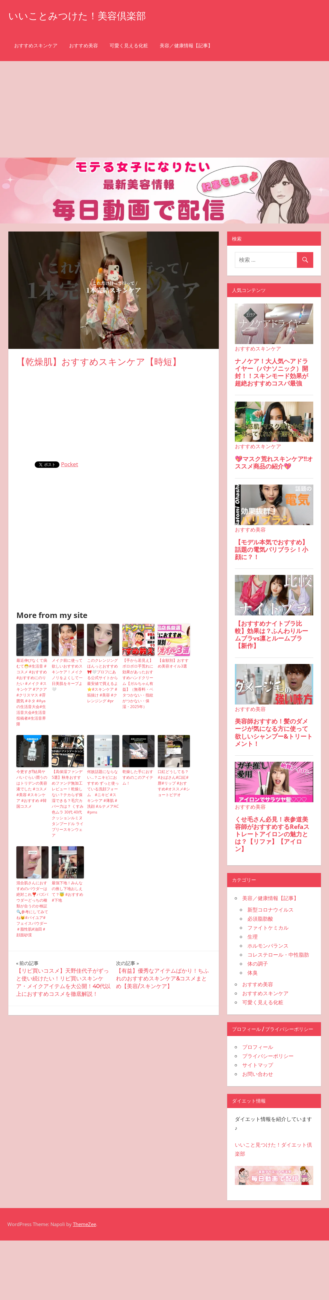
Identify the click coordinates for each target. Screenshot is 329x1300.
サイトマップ (257, 1064)
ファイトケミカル (268, 927)
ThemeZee (84, 1224)
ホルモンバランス (268, 945)
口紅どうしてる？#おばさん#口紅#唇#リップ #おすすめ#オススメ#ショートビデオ (174, 783)
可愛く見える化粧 (129, 45)
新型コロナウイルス (270, 909)
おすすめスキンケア (36, 45)
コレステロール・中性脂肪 (278, 954)
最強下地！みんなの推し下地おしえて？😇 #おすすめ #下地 (67, 891)
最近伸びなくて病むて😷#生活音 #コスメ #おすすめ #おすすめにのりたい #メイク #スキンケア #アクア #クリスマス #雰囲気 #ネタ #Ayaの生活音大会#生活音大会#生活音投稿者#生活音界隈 (31, 692)
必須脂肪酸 (260, 918)
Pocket (69, 464)
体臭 (252, 972)
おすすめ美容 (83, 45)
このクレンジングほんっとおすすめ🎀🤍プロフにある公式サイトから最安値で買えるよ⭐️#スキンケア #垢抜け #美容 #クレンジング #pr (102, 681)
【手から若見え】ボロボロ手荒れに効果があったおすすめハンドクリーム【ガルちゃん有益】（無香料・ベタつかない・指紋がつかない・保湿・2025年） (137, 683)
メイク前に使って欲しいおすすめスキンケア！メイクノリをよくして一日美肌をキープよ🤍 (67, 675)
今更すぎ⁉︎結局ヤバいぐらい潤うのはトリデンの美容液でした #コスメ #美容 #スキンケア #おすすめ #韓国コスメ (31, 789)
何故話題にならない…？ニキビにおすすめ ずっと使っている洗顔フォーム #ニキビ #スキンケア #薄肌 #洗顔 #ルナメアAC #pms (103, 792)
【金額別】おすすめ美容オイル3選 (173, 663)
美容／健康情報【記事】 (186, 45)
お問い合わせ (257, 1073)
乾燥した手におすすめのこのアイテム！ (137, 777)
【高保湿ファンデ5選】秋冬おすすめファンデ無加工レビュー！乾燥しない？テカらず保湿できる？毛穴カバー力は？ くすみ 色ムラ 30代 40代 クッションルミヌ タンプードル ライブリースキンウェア (68, 803)
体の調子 (257, 963)
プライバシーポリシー (268, 1055)
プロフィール (257, 1046)
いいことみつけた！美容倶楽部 (81, 15)
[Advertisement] (164, 109)
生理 (252, 936)
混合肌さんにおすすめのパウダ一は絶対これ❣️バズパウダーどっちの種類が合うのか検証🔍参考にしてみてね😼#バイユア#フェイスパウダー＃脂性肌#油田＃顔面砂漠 (32, 909)
